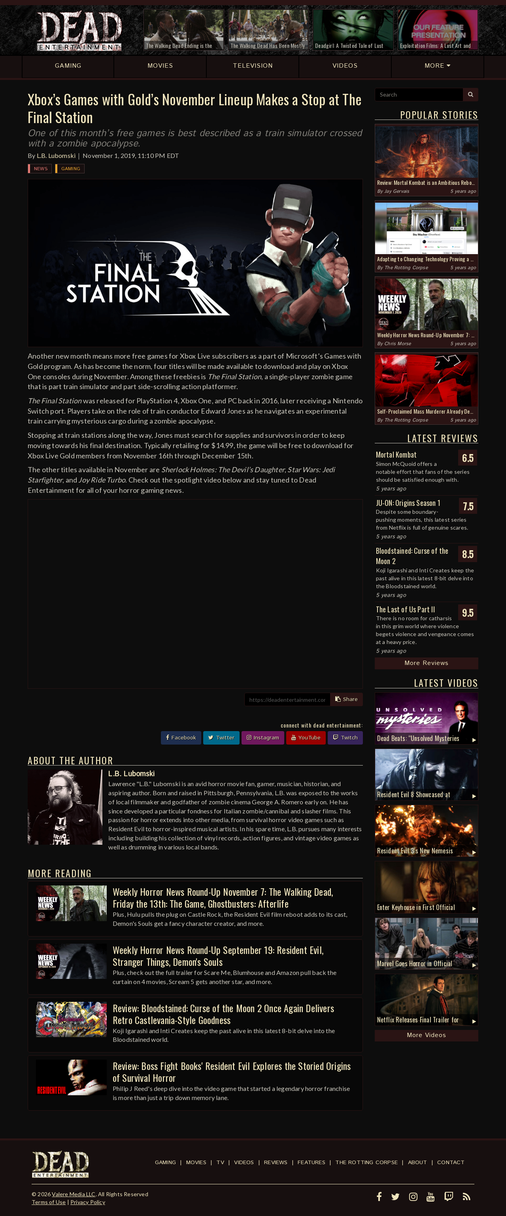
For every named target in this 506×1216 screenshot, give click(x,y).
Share (346, 699)
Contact (450, 1163)
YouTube (306, 738)
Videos (244, 1163)
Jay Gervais (396, 191)
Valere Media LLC (73, 1194)
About (417, 1163)
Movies (196, 1163)
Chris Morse (397, 343)
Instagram (263, 738)
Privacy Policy (87, 1202)
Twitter (221, 738)
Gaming (70, 168)
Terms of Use (49, 1202)
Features (311, 1163)
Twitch (345, 738)
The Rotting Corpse (406, 267)
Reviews (275, 1163)
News (40, 168)
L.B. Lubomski (56, 155)
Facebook (181, 738)
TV (220, 1163)
